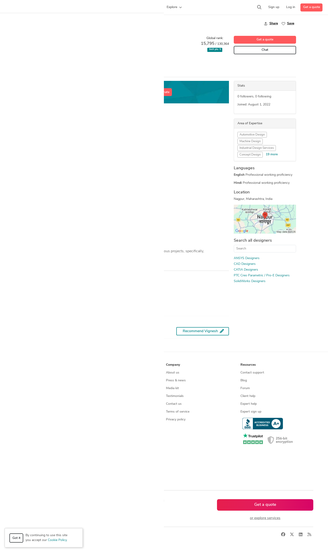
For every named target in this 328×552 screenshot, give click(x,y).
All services (25, 427)
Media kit (172, 388)
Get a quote (311, 7)
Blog (243, 380)
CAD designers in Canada (109, 443)
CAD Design (57, 61)
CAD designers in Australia (110, 458)
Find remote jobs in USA (108, 411)
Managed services (29, 380)
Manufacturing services (33, 419)
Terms (100, 535)
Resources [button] (248, 365)
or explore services (265, 518)
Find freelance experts (107, 372)
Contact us (174, 404)
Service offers (101, 388)
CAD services (26, 396)
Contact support (252, 372)
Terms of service (177, 411)
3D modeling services (32, 404)
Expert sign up (250, 411)
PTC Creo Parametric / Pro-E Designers (262, 275)
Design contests (28, 388)
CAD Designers (245, 264)
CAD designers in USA (107, 435)
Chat (265, 50)
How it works (26, 372)
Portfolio (63, 73)
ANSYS (39, 61)
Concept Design (250, 154)
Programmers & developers (36, 411)
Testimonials (175, 396)
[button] (88, 7)
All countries (100, 466)
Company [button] (173, 365)
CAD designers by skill (107, 427)
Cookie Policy (57, 540)
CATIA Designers (246, 270)
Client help (247, 396)
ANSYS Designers (247, 258)
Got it (16, 538)
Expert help (248, 404)
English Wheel (116, 198)
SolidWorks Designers (249, 281)
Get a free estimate (155, 92)
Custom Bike (47, 198)
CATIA (75, 61)
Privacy (86, 535)
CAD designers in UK (106, 451)
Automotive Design (252, 134)
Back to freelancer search (52, 23)
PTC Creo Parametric (98, 61)
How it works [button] (27, 365)
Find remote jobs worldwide (111, 404)
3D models (99, 419)
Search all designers (253, 240)
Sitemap (97, 474)
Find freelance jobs (104, 380)
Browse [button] (97, 365)
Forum (245, 388)
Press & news (176, 380)
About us (172, 372)
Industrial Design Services (257, 148)
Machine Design (250, 141)
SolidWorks (124, 61)
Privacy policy (175, 419)
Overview (39, 72)
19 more (272, 154)
